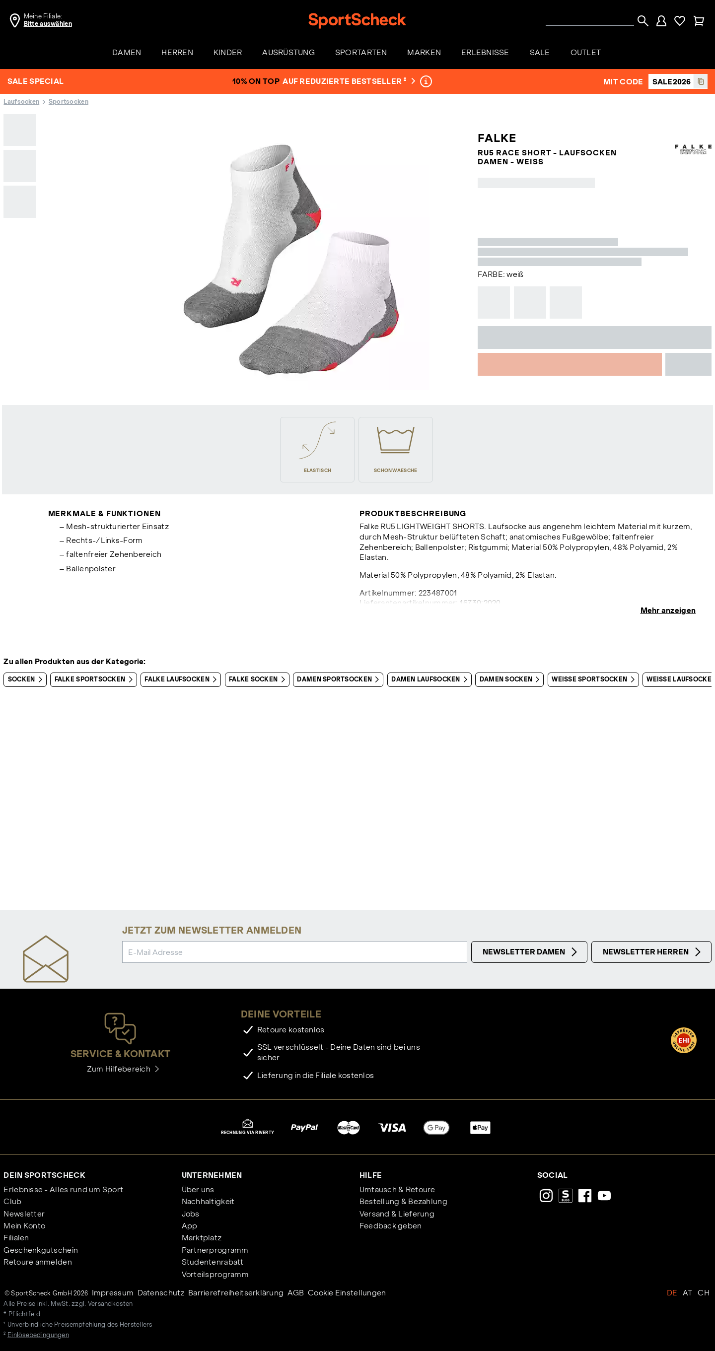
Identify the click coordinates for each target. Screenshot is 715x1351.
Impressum (113, 1292)
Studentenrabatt (213, 1262)
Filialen (16, 1237)
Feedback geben (390, 1225)
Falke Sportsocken (96, 679)
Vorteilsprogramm (215, 1274)
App (190, 1225)
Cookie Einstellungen (347, 1292)
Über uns (198, 1189)
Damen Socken (512, 679)
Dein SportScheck (44, 1175)
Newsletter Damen (531, 952)
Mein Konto (24, 1225)
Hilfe (370, 1175)
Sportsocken (68, 101)
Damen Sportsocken (340, 679)
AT (688, 1292)
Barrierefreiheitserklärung (236, 1292)
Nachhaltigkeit (208, 1201)
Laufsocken (21, 101)
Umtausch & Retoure (397, 1189)
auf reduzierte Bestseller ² (349, 81)
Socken (27, 679)
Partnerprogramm (215, 1250)
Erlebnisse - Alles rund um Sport (63, 1189)
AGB (295, 1292)
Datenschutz (161, 1292)
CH (704, 1292)
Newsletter (24, 1214)
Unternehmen (212, 1175)
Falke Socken (259, 679)
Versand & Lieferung (396, 1214)
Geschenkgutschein (40, 1250)
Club (12, 1201)
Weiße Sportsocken (595, 679)
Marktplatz (202, 1237)
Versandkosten (110, 1303)
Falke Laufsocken (182, 679)
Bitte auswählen (48, 23)
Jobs (191, 1214)
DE (672, 1292)
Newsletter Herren (653, 952)
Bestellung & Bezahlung (403, 1201)
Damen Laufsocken (431, 679)
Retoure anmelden (37, 1262)
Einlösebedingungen (38, 1335)
